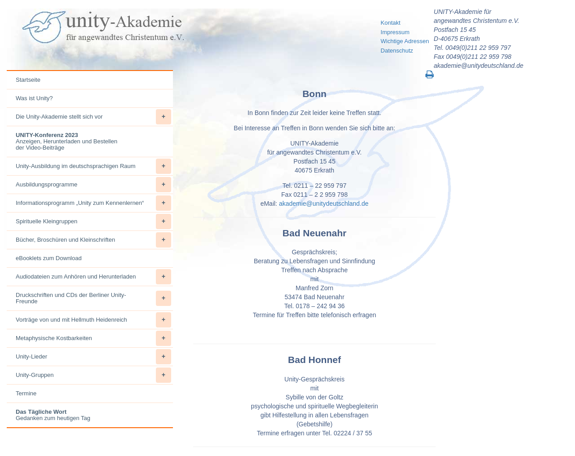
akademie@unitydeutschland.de (323, 203)
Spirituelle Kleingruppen (93, 221)
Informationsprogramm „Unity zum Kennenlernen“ (93, 203)
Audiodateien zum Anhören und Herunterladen (93, 276)
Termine (26, 393)
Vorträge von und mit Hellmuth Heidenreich (93, 320)
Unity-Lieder (93, 356)
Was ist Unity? (34, 98)
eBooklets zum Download (49, 258)
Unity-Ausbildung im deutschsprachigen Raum (93, 166)
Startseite (28, 79)
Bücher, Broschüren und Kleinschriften (93, 240)
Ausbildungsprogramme (93, 184)
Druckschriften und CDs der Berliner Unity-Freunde (93, 298)
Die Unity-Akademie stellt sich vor (93, 116)
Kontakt (390, 22)
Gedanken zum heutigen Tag (53, 414)
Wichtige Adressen (404, 41)
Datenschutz (396, 50)
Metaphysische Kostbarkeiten (93, 338)
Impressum (394, 32)
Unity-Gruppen (93, 375)
